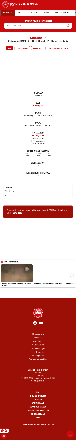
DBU (38, 392)
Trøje (27, 153)
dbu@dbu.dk (39, 381)
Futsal (38, 418)
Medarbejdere (38, 345)
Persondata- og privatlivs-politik (38, 425)
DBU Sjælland (38, 414)
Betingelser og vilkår (38, 359)
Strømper (49, 153)
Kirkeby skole (38, 136)
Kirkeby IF (38, 106)
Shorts (38, 153)
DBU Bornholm (38, 396)
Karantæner (38, 48)
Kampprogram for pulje (58, 48)
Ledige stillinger (38, 349)
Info (9, 48)
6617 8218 (17, 213)
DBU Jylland (38, 403)
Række (38, 113)
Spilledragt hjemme (38, 151)
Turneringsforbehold (38, 173)
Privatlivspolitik (38, 352)
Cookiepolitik (38, 356)
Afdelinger (38, 341)
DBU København (38, 407)
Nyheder (38, 338)
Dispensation (38, 163)
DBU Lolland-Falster (38, 411)
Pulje (38, 123)
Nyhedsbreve (38, 334)
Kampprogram (22, 48)
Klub (38, 103)
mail (61, 210)
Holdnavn (38, 93)
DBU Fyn (38, 400)
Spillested (38, 133)
